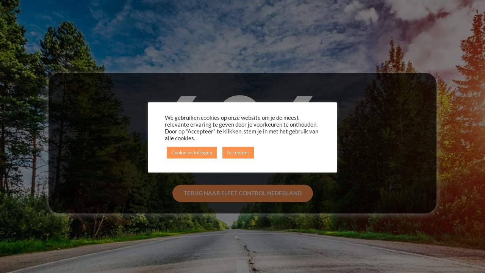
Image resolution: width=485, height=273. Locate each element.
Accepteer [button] (238, 152)
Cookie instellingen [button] (191, 152)
